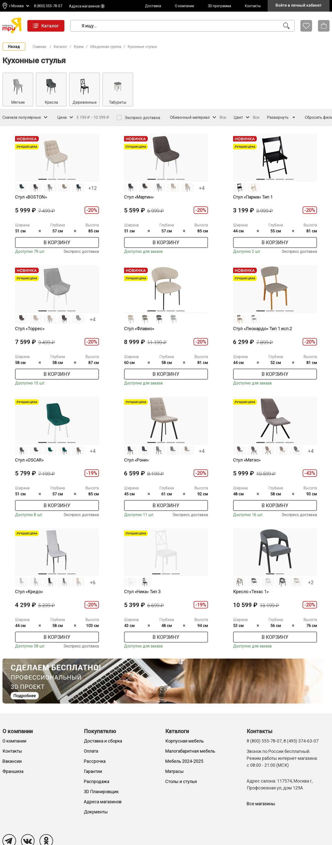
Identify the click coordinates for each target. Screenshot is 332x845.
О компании (184, 6)
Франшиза (12, 771)
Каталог (60, 46)
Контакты (253, 6)
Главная (39, 46)
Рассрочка (95, 761)
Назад (14, 46)
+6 (92, 582)
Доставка (153, 6)
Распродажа (96, 781)
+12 (92, 188)
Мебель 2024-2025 (184, 761)
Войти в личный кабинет (299, 5)
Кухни (79, 46)
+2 (311, 582)
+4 (201, 188)
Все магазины (261, 803)
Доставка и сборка (103, 741)
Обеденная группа (105, 46)
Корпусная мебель (184, 741)
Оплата (91, 751)
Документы (96, 811)
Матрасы (174, 771)
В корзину (57, 242)
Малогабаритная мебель (190, 751)
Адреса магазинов (87, 6)
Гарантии (93, 771)
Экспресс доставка (138, 117)
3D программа (219, 6)
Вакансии (12, 761)
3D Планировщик (101, 791)
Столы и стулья (181, 781)
